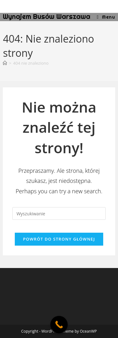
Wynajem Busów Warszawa (46, 16)
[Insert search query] (58, 213)
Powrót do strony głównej (59, 239)
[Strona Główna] (5, 63)
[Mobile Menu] (106, 17)
